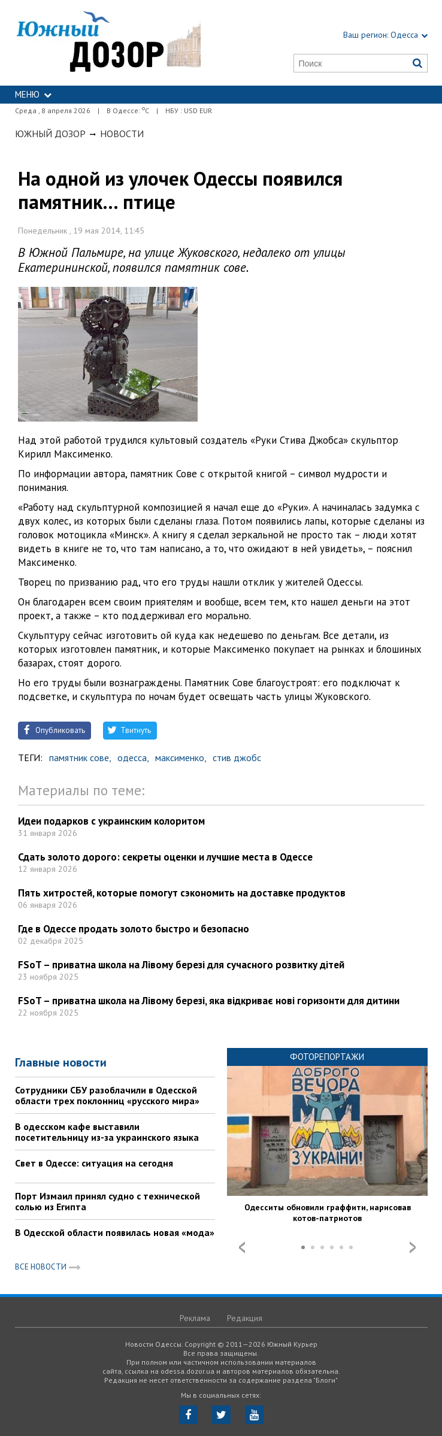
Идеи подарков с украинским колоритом (111, 821)
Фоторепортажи (327, 1056)
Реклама (195, 1318)
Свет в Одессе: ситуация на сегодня (94, 1163)
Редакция (244, 1318)
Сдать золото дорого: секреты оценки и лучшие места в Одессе (165, 857)
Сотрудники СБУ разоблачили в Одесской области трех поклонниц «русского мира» (107, 1095)
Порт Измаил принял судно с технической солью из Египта (107, 1201)
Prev (242, 1247)
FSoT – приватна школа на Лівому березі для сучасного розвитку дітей (181, 964)
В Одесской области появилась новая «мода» (114, 1232)
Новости (122, 134)
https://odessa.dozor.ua (108, 43)
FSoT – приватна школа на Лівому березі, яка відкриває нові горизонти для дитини (208, 1000)
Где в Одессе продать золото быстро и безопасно (133, 928)
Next (413, 1247)
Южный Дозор (50, 134)
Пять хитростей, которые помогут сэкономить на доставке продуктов (182, 892)
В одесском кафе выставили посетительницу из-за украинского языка (107, 1131)
